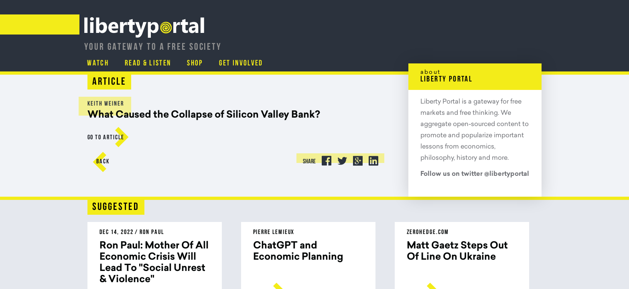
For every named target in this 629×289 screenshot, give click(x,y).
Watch (366, 42)
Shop (466, 42)
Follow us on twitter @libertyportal (474, 174)
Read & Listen (417, 42)
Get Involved (514, 42)
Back (103, 162)
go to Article (105, 137)
